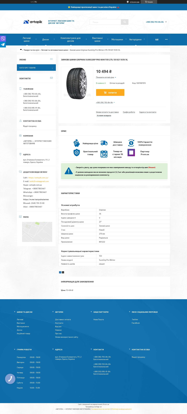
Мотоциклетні (23, 326)
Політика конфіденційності (122, 409)
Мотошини (117, 39)
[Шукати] (124, 22)
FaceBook (136, 323)
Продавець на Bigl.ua (94, 407)
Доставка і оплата (63, 319)
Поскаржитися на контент (101, 409)
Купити (112, 92)
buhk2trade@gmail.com (39, 181)
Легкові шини (27, 39)
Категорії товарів (27, 68)
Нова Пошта (99, 319)
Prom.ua (106, 404)
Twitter (135, 319)
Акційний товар (23, 333)
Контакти (59, 323)
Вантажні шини (97, 39)
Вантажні (21, 323)
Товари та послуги (31, 50)
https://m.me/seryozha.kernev (36, 199)
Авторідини (135, 39)
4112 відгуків (134, 2)
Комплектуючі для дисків (71, 39)
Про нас (58, 333)
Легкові (20, 319)
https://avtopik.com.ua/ (38, 177)
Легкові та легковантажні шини (54, 50)
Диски (45, 39)
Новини (58, 330)
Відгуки (58, 326)
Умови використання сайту (66, 337)
